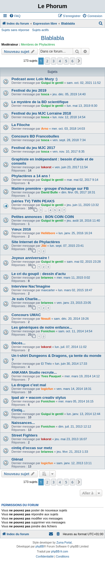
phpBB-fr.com (59, 551)
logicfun (47, 388)
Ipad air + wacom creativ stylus (38, 397)
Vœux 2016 (21, 229)
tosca (45, 94)
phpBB (40, 546)
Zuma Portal (63, 542)
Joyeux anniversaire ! (30, 258)
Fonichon (48, 331)
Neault (46, 318)
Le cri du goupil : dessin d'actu (38, 274)
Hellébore (48, 233)
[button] (79, 61)
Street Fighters (24, 435)
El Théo (46, 363)
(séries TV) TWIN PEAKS (33, 201)
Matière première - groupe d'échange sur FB (50, 188)
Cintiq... (18, 410)
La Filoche (20, 125)
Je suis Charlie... (26, 299)
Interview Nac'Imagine (30, 286)
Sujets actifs (40, 30)
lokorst (46, 167)
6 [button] (72, 60)
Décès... (18, 343)
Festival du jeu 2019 (28, 90)
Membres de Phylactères (38, 44)
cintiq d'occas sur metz (31, 448)
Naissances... (23, 423)
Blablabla (52, 38)
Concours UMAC (26, 315)
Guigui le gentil (52, 82)
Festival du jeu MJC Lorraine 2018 (41, 113)
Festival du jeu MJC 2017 (33, 148)
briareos (47, 277)
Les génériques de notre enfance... (41, 327)
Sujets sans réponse (15, 30)
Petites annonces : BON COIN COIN (42, 217)
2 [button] (47, 60)
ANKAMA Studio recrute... (34, 372)
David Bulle (49, 192)
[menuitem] (14, 16)
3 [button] (54, 60)
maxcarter (48, 290)
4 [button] (60, 60)
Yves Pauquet (51, 376)
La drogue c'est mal (28, 385)
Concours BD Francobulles (35, 136)
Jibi (43, 245)
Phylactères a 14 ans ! (30, 176)
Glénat (17, 459)
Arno (44, 128)
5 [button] (66, 60)
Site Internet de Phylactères (35, 242)
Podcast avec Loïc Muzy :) (34, 79)
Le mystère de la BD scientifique (39, 102)
